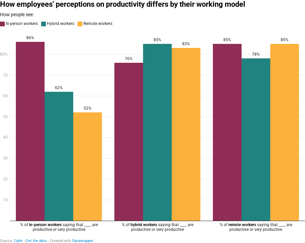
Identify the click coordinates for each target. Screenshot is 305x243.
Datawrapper (82, 241)
